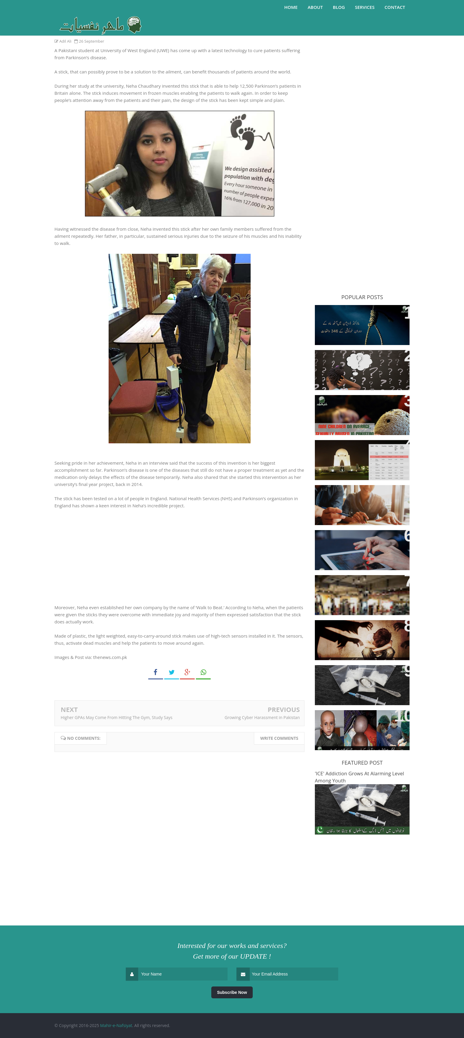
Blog (339, 7)
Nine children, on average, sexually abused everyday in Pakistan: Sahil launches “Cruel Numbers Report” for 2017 (358, 413)
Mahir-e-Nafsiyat (116, 1025)
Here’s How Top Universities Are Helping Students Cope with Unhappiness (358, 500)
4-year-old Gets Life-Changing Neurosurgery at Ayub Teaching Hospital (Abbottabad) (358, 725)
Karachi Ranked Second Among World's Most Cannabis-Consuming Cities (362, 455)
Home (290, 7)
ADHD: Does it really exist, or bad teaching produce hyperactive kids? (361, 364)
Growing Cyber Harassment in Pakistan (262, 717)
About (315, 7)
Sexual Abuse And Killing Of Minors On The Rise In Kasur (354, 631)
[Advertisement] (362, 60)
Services (364, 7)
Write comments (279, 738)
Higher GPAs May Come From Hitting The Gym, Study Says (117, 717)
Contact (395, 7)
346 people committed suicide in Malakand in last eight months (359, 316)
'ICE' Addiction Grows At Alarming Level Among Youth (360, 676)
